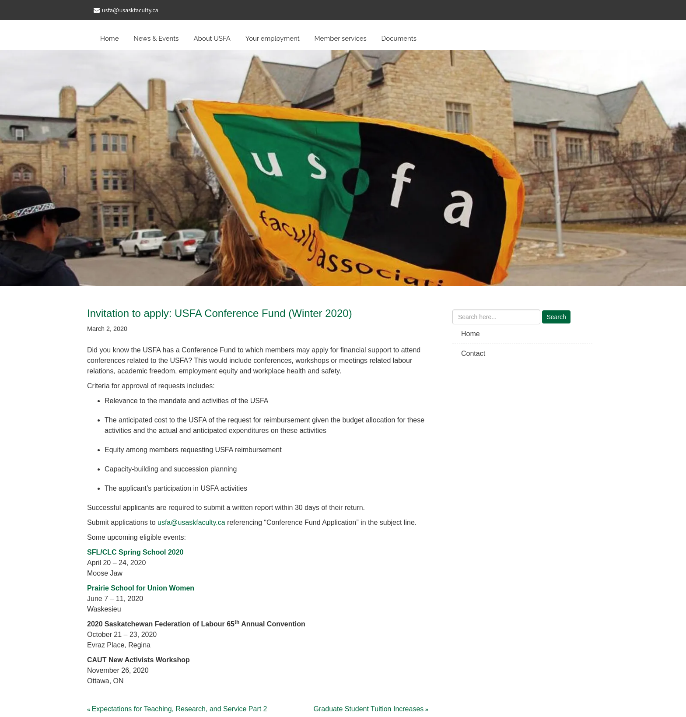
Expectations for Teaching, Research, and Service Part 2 (179, 709)
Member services (341, 38)
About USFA (212, 38)
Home (109, 38)
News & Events (155, 38)
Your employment (272, 38)
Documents (399, 38)
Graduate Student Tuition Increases (369, 709)
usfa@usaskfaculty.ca (191, 522)
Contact (473, 353)
